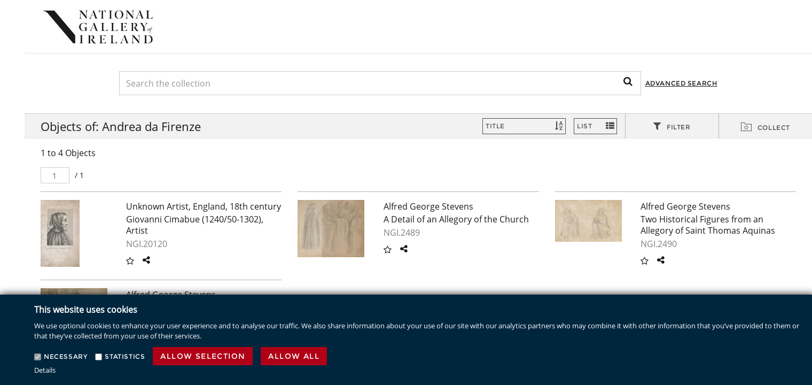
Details (45, 370)
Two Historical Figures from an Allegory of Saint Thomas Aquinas (708, 224)
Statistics (125, 356)
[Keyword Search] (380, 83)
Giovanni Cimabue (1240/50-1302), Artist (194, 224)
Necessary (65, 356)
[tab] (672, 127)
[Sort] (524, 126)
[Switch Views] (595, 126)
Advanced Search (681, 83)
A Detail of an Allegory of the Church (456, 219)
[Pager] (55, 175)
